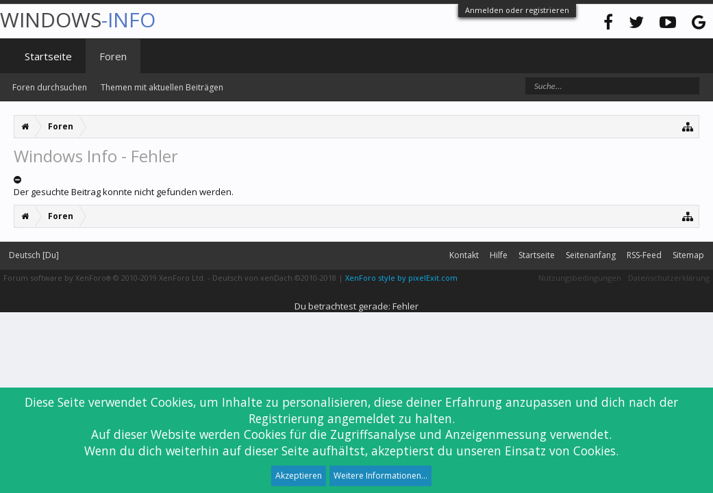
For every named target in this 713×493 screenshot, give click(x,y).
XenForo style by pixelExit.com (401, 278)
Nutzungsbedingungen (579, 278)
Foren (113, 56)
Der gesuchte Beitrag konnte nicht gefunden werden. (124, 192)
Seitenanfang (591, 255)
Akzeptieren (298, 475)
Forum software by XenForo (104, 278)
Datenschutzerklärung (669, 278)
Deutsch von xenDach (274, 278)
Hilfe (499, 255)
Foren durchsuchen (49, 87)
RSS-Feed (644, 255)
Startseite (48, 56)
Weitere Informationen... (380, 475)
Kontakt (464, 255)
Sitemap (688, 255)
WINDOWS (77, 19)
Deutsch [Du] (34, 255)
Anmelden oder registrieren (517, 10)
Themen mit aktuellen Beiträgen (162, 87)
